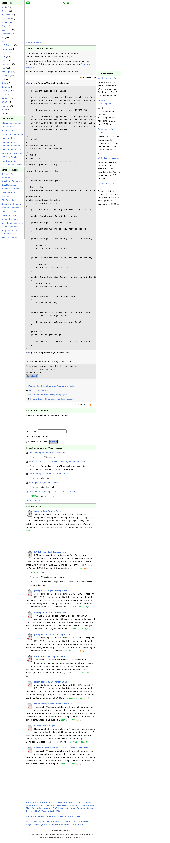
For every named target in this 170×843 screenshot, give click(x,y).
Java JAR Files (9, 193)
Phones (59, 827)
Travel (67, 827)
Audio (4, 7)
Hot (35, 819)
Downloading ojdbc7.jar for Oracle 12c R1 (48, 476)
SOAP (4, 102)
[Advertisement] (13, 275)
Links (36, 827)
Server (5, 95)
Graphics (6, 34)
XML (4, 114)
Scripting (6, 87)
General (5, 30)
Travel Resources (10, 227)
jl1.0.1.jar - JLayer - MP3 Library (44, 485)
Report (5, 83)
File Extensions (9, 200)
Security (5, 91)
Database (6, 19)
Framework (7, 22)
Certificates (83, 824)
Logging (5, 64)
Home (29, 43)
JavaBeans (7, 49)
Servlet (5, 98)
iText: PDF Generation (12, 153)
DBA (47, 824)
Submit (53, 444)
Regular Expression (11, 208)
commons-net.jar (9, 142)
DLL (68, 824)
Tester (29, 824)
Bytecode (6, 15)
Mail (3, 68)
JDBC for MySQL (10, 161)
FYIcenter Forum (9, 238)
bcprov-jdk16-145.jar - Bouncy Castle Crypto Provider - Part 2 (58, 464)
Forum (80, 827)
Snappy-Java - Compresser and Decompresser (52, 399)
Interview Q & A (9, 215)
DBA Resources (9, 185)
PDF (4, 79)
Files (74, 824)
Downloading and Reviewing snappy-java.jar (49, 395)
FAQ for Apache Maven (12, 134)
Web (4, 110)
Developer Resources (12, 181)
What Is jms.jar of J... (108, 78)
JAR (63, 824)
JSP (3, 60)
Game (4, 26)
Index (60, 819)
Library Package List (11, 123)
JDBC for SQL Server (12, 165)
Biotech (5, 11)
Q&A (43, 827)
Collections (51, 819)
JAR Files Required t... (109, 158)
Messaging (7, 72)
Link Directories (9, 212)
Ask (78, 819)
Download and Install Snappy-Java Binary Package (52, 386)
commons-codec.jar (11, 146)
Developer (39, 824)
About (41, 819)
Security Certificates (11, 204)
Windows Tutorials (10, 189)
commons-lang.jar (10, 138)
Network (5, 76)
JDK (3, 57)
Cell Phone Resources (12, 223)
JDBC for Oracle (9, 157)
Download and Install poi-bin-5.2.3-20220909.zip (52, 494)
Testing (5, 106)
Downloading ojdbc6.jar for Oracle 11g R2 (49, 455)
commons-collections (11, 150)
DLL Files (6, 196)
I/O (3, 38)
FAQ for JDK (7, 131)
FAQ (74, 827)
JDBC (4, 53)
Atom (72, 819)
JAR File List (8, 127)
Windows (55, 824)
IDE (3, 41)
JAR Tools (6, 45)
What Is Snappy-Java (38, 390)
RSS (67, 819)
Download (32, 376)
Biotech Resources (10, 219)
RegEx (29, 827)
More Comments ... (35, 503)
